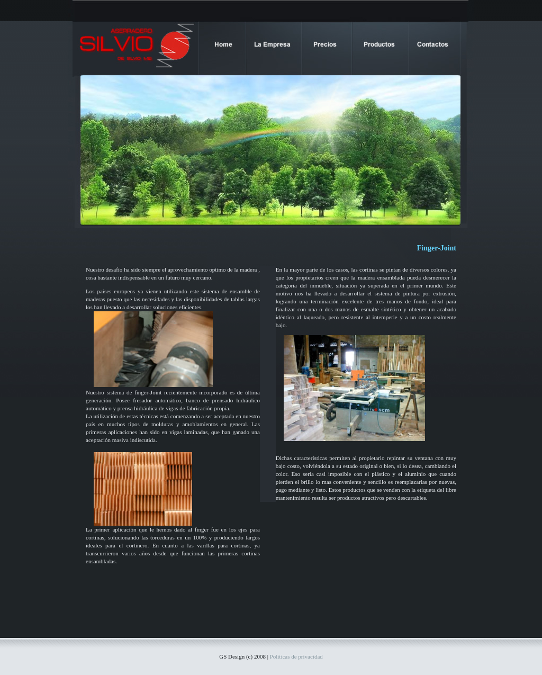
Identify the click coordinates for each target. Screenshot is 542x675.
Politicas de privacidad (296, 656)
